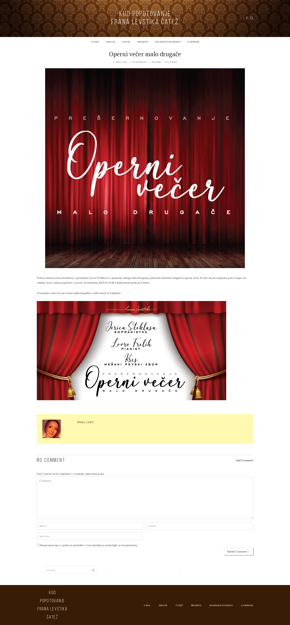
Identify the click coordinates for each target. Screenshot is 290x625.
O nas (95, 42)
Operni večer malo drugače (145, 54)
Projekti (143, 42)
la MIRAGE (193, 42)
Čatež (126, 42)
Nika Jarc (121, 62)
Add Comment (244, 460)
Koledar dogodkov (168, 42)
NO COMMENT (51, 460)
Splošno (156, 62)
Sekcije (111, 42)
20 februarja (139, 62)
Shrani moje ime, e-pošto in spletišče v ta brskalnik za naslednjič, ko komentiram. (89, 545)
